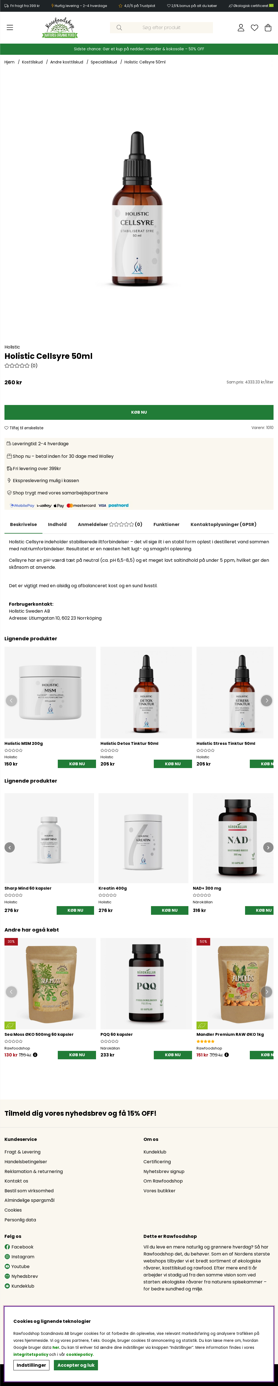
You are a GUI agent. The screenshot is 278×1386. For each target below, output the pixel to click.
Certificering (157, 1161)
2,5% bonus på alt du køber (194, 5)
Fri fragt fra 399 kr (25, 5)
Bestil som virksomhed (29, 1191)
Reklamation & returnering (33, 1171)
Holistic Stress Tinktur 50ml (225, 743)
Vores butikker (159, 1191)
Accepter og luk (76, 1365)
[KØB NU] (139, 412)
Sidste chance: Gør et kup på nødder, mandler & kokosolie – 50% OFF (139, 49)
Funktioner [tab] (166, 524)
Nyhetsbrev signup (163, 1171)
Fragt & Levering (22, 1152)
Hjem (9, 62)
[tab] (57, 524)
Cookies (13, 1210)
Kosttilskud (32, 62)
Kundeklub (154, 1152)
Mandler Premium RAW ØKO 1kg (230, 1034)
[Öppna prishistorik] (35, 1054)
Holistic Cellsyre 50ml (145, 62)
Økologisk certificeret (253, 5)
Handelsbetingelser (25, 1161)
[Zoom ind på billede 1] (139, 208)
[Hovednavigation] (9, 28)
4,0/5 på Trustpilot (139, 5)
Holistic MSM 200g (23, 743)
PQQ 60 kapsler (116, 1034)
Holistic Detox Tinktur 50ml (129, 743)
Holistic (12, 347)
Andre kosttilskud (66, 62)
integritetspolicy (30, 1354)
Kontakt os (16, 1181)
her (55, 1347)
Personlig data (20, 1220)
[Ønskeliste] (254, 28)
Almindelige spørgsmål (29, 1200)
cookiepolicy (79, 1354)
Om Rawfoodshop (163, 1181)
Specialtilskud (104, 62)
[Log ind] (241, 28)
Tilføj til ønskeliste (24, 428)
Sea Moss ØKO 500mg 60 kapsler (39, 1034)
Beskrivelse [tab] (23, 524)
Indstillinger (31, 1365)
